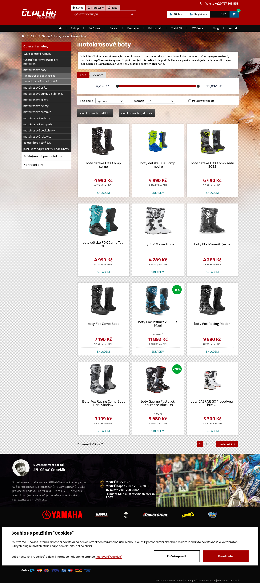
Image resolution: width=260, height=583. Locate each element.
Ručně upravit (176, 556)
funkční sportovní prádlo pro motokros (40, 61)
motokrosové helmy (36, 105)
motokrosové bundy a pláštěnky (43, 93)
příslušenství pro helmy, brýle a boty (46, 149)
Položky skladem (203, 100)
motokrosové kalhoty (36, 118)
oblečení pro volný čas (37, 142)
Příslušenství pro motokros (42, 156)
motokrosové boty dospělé (41, 81)
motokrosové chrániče (37, 112)
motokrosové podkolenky (39, 130)
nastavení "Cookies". (109, 557)
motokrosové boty (34, 69)
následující (227, 444)
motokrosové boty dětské (40, 75)
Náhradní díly (33, 164)
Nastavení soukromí (228, 580)
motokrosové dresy (35, 99)
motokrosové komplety (38, 124)
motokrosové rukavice (37, 136)
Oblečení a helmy (35, 46)
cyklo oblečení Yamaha (37, 53)
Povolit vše (225, 556)
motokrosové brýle (35, 87)
